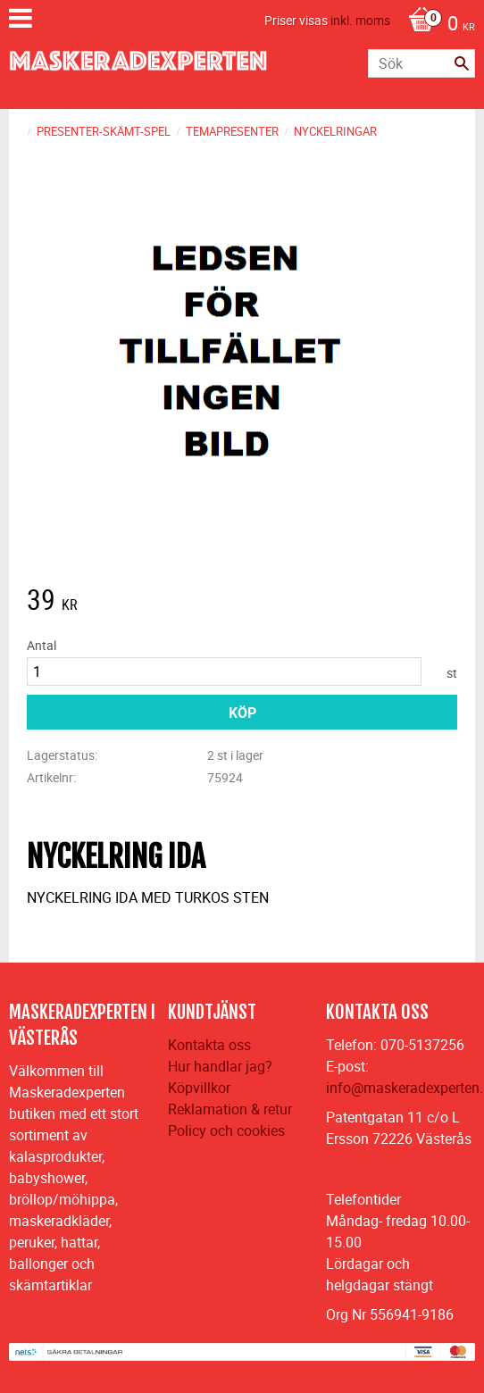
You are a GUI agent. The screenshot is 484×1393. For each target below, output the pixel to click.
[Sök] (461, 63)
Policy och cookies (226, 1130)
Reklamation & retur (230, 1109)
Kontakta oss (209, 1045)
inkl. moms (360, 20)
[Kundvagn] (437, 25)
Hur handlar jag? (220, 1066)
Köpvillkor (199, 1087)
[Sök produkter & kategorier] (421, 63)
